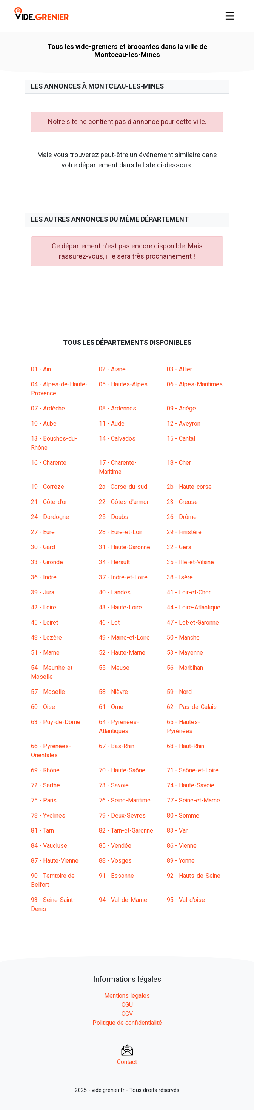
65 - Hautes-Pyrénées (183, 727)
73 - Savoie (114, 785)
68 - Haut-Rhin (185, 746)
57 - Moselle (48, 692)
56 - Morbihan (185, 667)
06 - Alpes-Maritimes (195, 384)
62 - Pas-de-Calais (192, 707)
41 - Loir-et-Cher (189, 592)
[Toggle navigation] (229, 15)
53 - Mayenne (185, 652)
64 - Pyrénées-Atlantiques (119, 727)
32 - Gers (179, 547)
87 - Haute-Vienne (55, 860)
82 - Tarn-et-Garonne (126, 830)
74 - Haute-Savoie (190, 785)
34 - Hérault (114, 562)
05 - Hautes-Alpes (123, 384)
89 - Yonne (181, 860)
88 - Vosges (115, 860)
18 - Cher (179, 462)
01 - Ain (41, 369)
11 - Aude (112, 423)
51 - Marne (45, 652)
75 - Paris (44, 800)
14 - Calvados (117, 438)
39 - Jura (42, 592)
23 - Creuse (182, 502)
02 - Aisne (112, 369)
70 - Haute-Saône (122, 770)
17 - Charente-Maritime (118, 467)
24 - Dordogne (50, 517)
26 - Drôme (182, 517)
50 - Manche (183, 637)
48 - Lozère (46, 637)
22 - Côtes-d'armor (124, 502)
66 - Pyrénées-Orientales (51, 751)
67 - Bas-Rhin (116, 746)
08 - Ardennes (117, 408)
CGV (127, 1013)
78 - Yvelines (48, 815)
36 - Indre (44, 577)
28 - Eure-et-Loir (120, 532)
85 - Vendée (115, 845)
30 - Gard (43, 547)
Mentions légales (127, 995)
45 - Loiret (44, 622)
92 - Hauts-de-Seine (193, 875)
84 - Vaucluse (49, 845)
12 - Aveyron (183, 423)
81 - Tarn (42, 830)
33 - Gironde (47, 562)
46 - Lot (109, 622)
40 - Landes (115, 592)
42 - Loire (43, 607)
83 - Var (177, 830)
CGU (127, 1004)
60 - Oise (43, 707)
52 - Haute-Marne (122, 652)
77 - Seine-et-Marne (193, 800)
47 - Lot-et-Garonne (193, 622)
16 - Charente (48, 462)
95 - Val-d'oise (186, 900)
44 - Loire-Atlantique (193, 607)
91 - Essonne (116, 875)
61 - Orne (111, 707)
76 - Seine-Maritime (125, 800)
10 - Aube (44, 423)
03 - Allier (179, 369)
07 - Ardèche (48, 408)
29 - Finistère (184, 532)
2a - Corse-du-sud (123, 486)
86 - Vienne (182, 845)
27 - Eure (43, 532)
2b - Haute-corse (189, 486)
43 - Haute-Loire (120, 607)
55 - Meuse (114, 667)
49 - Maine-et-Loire (124, 637)
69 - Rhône (45, 770)
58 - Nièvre (113, 692)
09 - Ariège (181, 408)
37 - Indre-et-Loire (123, 577)
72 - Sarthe (45, 785)
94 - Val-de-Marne (123, 900)
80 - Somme (183, 815)
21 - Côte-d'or (49, 502)
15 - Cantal (181, 438)
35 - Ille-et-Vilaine (190, 562)
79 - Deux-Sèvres (122, 815)
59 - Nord (179, 692)
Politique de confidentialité (127, 1022)
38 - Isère (180, 577)
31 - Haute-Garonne (124, 547)
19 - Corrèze (47, 486)
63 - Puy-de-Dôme (55, 722)
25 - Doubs (113, 517)
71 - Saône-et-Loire (193, 770)
